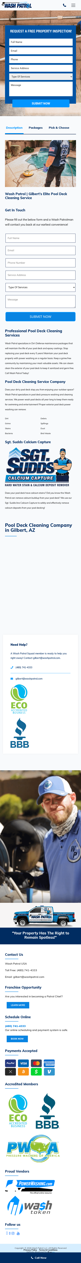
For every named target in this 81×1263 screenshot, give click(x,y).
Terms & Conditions (48, 1250)
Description (14, 128)
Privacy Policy (30, 1250)
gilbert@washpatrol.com (29, 678)
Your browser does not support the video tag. (40, 836)
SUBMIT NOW (40, 316)
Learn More (18, 1005)
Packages (36, 128)
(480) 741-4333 (24, 667)
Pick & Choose (59, 128)
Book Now (17, 1038)
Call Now (40, 1257)
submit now (41, 103)
